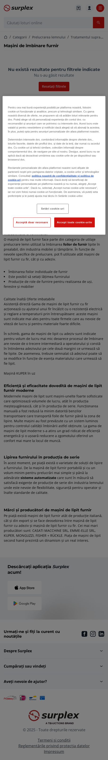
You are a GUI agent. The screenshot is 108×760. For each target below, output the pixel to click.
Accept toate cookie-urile (74, 222)
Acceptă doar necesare (32, 222)
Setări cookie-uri (52, 208)
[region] (54, 165)
